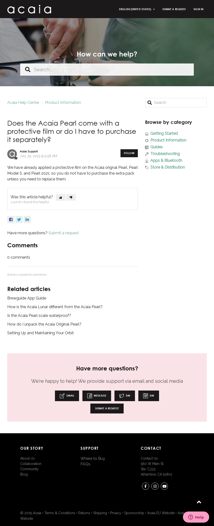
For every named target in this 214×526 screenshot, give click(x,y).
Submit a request (174, 9)
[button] (60, 197)
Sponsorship (134, 513)
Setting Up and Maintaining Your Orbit (40, 333)
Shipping (100, 513)
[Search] (176, 102)
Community (29, 469)
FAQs (85, 464)
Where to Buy (92, 458)
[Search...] (107, 70)
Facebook (10, 219)
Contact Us (149, 458)
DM (124, 395)
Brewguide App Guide (26, 298)
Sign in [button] (198, 9)
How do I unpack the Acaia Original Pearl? (44, 324)
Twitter (19, 219)
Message (96, 395)
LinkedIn (27, 219)
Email (67, 395)
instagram (155, 487)
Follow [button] (129, 153)
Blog (24, 474)
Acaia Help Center (23, 102)
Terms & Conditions (59, 513)
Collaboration (30, 464)
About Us (27, 458)
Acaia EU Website (160, 513)
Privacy (115, 513)
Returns (84, 513)
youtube (164, 487)
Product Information (63, 102)
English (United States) (135, 9)
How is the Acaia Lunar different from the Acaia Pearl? (55, 307)
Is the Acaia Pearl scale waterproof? (39, 315)
